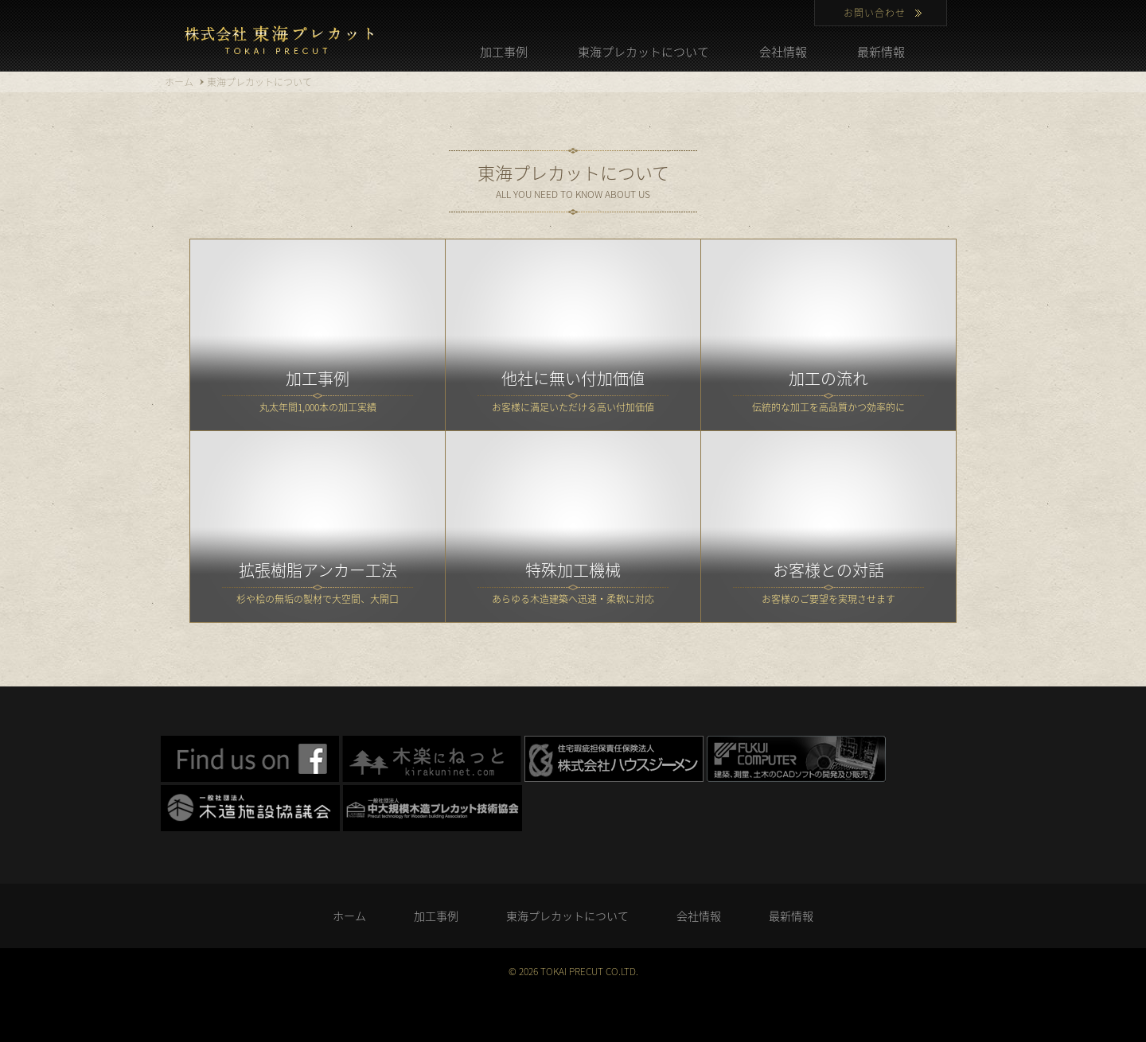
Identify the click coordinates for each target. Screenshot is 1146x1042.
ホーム (349, 915)
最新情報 (881, 51)
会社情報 (783, 51)
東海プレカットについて (643, 51)
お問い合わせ (875, 13)
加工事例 (504, 51)
